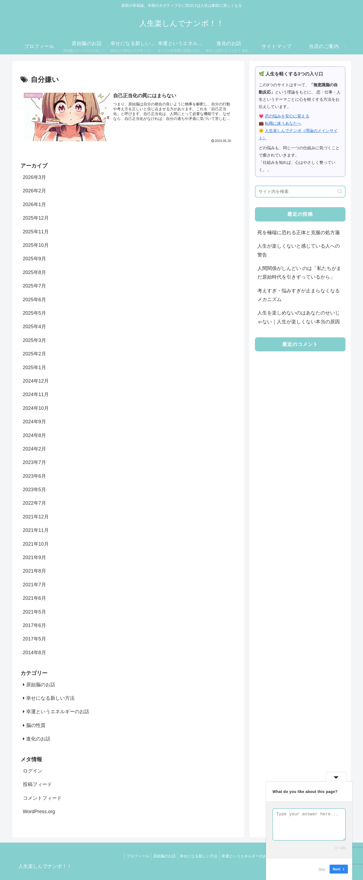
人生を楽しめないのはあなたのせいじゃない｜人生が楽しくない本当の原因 (298, 317)
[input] (300, 192)
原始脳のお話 (155, 856)
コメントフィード (42, 798)
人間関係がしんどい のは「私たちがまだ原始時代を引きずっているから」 (299, 273)
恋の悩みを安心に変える (287, 116)
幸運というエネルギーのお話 (240, 856)
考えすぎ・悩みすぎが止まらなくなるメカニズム (298, 295)
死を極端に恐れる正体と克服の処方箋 (298, 232)
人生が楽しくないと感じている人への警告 (298, 250)
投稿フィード (37, 784)
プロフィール (127, 856)
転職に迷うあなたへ (283, 123)
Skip (322, 869)
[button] (340, 191)
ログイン (32, 771)
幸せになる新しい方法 (191, 856)
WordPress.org (39, 811)
